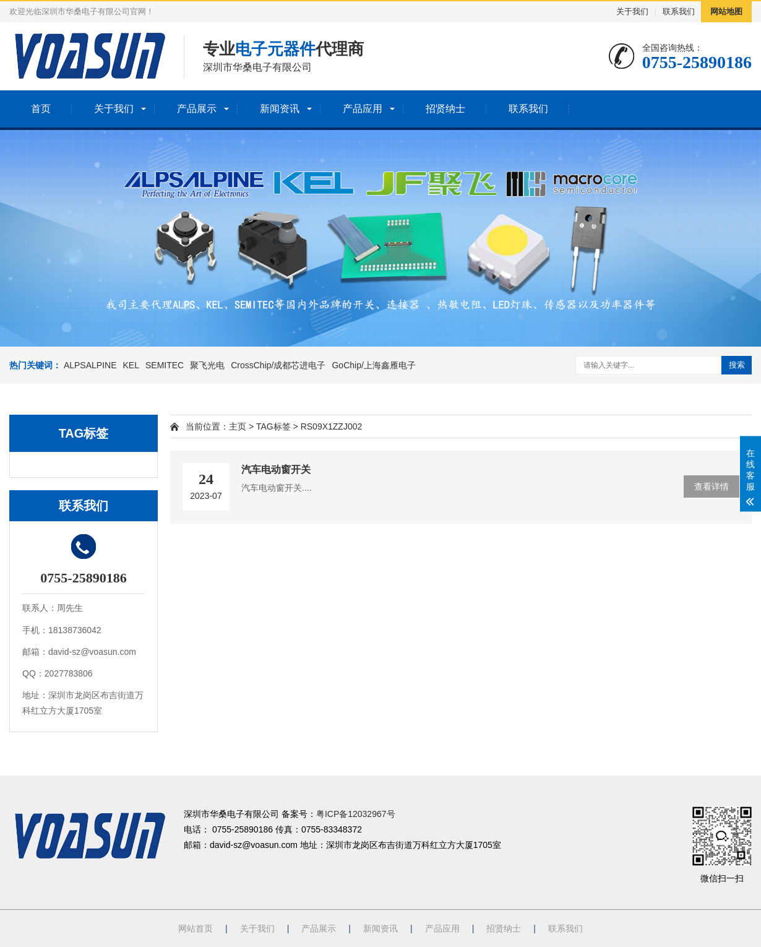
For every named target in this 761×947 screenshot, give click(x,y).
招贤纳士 (445, 108)
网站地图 (726, 11)
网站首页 (195, 928)
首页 (41, 108)
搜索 (737, 365)
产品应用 (362, 108)
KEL (131, 365)
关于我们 (632, 11)
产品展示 (197, 108)
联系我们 (679, 11)
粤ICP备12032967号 (355, 814)
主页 (237, 426)
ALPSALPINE (90, 365)
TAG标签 (273, 426)
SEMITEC (164, 365)
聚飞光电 (207, 365)
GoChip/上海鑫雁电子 (373, 365)
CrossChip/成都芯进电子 (278, 365)
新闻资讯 (279, 108)
